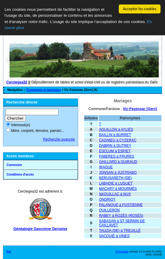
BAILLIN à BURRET (115, 135)
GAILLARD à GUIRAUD (118, 162)
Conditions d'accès (20, 174)
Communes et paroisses (43, 90)
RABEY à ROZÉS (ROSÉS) (121, 216)
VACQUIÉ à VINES (114, 236)
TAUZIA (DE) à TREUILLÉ (120, 230)
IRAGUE (106, 167)
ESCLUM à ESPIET (115, 151)
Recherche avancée (59, 139)
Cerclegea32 (16, 82)
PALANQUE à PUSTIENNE (121, 205)
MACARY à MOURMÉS (118, 189)
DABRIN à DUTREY (115, 146)
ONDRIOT (107, 199)
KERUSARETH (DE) (115, 178)
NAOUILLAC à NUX (115, 194)
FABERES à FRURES (116, 156)
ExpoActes (122, 251)
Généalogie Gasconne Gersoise (40, 229)
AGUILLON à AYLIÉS (116, 129)
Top (8, 251)
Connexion (14, 165)
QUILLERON (109, 210)
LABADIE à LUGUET (116, 183)
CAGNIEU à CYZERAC (117, 140)
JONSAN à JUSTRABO (118, 172)
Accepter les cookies (139, 8)
